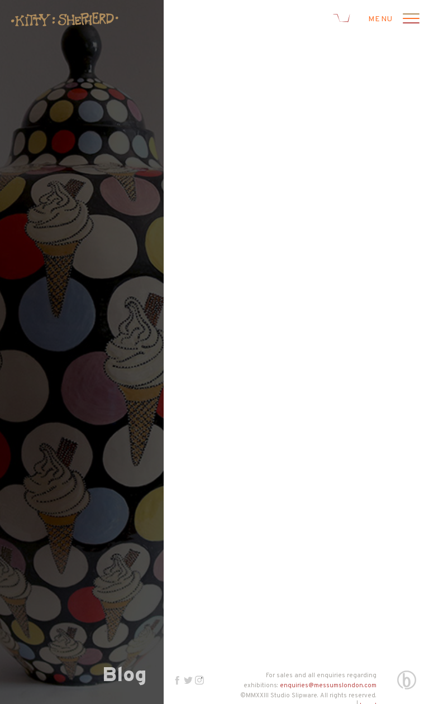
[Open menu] (409, 19)
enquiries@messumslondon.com (328, 685)
